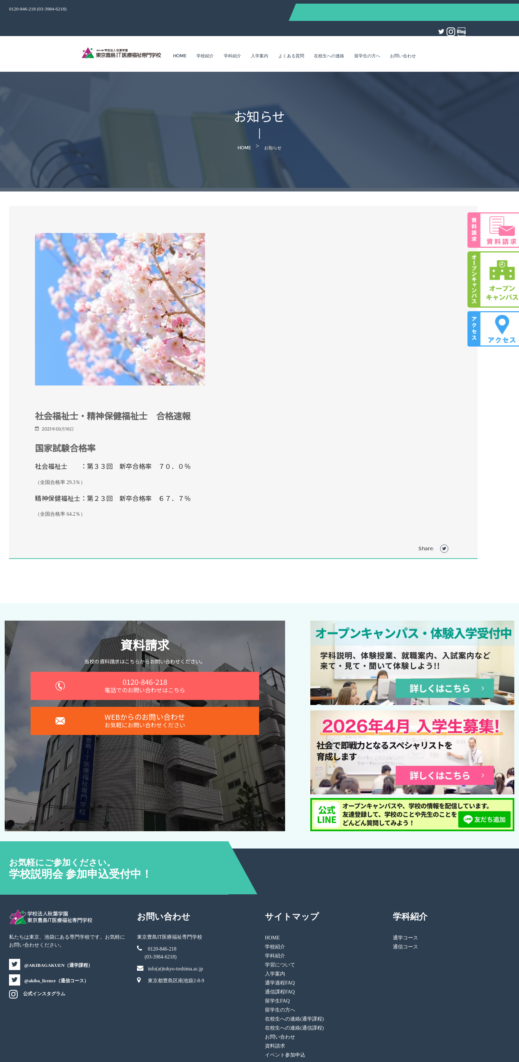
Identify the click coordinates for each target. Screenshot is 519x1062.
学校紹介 (205, 37)
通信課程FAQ (280, 950)
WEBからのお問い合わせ (156, 716)
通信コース (394, 905)
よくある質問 (291, 37)
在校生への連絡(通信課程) (294, 986)
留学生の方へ (367, 37)
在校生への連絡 (329, 37)
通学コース (394, 896)
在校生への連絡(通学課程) (294, 977)
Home (180, 37)
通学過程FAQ (280, 941)
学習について (280, 923)
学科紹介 (232, 37)
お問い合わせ (403, 37)
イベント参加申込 (285, 1013)
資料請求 (275, 1004)
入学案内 (259, 37)
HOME (272, 896)
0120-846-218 (156, 671)
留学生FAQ (277, 959)
